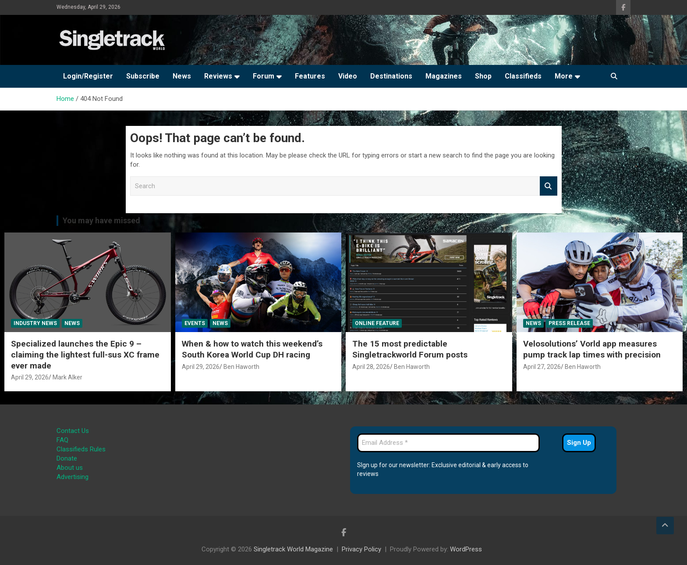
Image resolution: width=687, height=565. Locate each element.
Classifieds (523, 76)
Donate (67, 458)
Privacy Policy (361, 549)
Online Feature (377, 323)
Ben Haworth (241, 366)
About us (70, 468)
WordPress (466, 549)
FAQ (62, 440)
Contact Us (73, 431)
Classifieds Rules (81, 449)
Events (194, 323)
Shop (483, 76)
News (182, 76)
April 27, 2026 (542, 366)
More (564, 76)
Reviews (218, 76)
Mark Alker (67, 377)
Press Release (569, 323)
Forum (263, 76)
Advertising (73, 477)
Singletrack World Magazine (293, 549)
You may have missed (101, 220)
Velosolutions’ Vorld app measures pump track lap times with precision (592, 349)
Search (548, 186)
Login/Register (88, 76)
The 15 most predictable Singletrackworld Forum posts (409, 349)
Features (310, 76)
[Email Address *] (448, 442)
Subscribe (142, 76)
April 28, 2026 (371, 366)
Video (347, 76)
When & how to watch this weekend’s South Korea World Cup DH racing (252, 349)
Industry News (35, 323)
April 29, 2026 (30, 377)
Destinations (391, 76)
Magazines (443, 76)
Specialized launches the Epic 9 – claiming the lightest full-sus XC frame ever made (85, 354)
